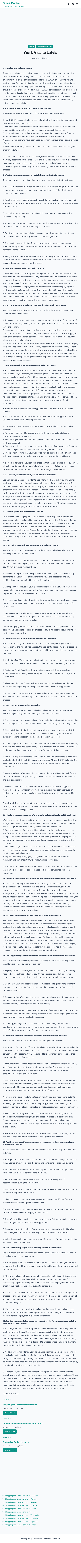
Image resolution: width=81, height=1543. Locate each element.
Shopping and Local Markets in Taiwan (20, 1525)
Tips (9, 1400)
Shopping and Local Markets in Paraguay (21, 1505)
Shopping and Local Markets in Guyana (20, 1499)
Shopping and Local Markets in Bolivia (20, 1509)
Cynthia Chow (7, 1408)
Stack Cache (11, 3)
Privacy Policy (26, 1539)
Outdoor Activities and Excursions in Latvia (22, 1423)
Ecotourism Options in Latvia (16, 1442)
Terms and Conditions (42, 1539)
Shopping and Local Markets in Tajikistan (21, 1522)
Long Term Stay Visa (44, 46)
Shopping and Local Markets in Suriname (21, 1496)
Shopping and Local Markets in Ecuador (21, 1512)
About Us (56, 1539)
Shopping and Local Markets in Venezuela (22, 1515)
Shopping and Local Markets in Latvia (20, 1405)
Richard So (35, 58)
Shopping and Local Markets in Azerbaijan (22, 1518)
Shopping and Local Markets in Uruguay (21, 1502)
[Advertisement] (40, 24)
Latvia (31, 46)
